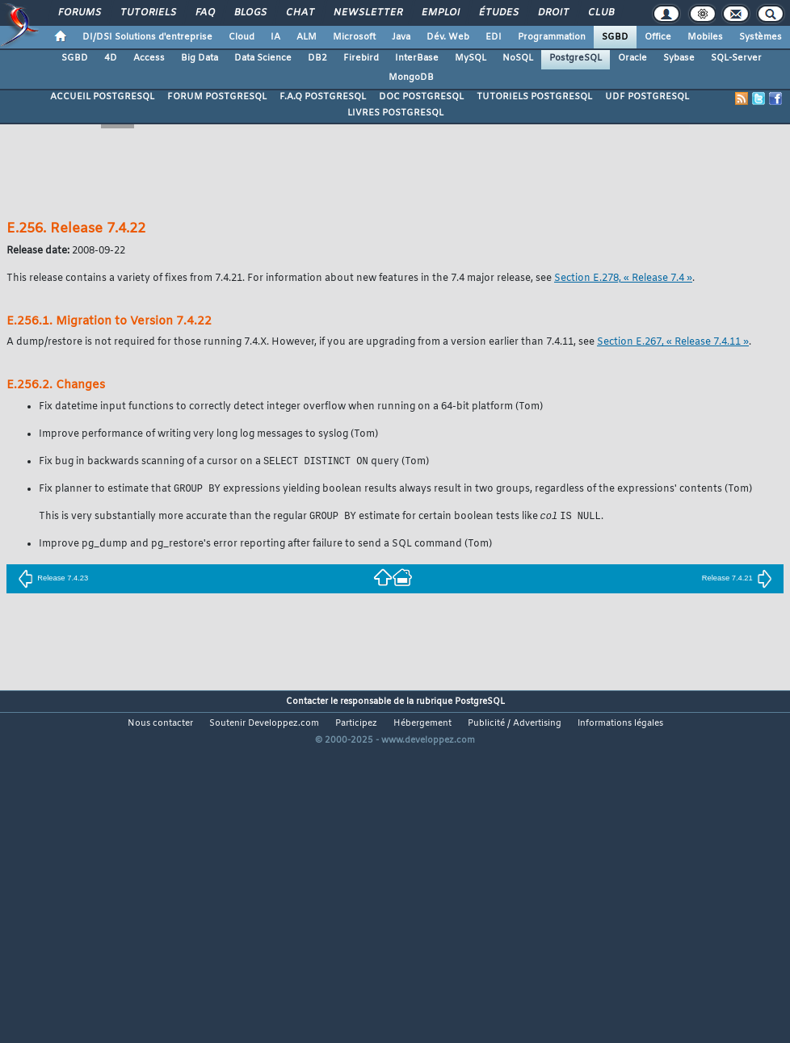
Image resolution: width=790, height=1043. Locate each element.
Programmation (552, 37)
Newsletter (367, 12)
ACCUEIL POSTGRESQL (102, 97)
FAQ (204, 12)
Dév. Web (448, 37)
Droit (552, 12)
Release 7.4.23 (53, 580)
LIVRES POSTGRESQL (395, 113)
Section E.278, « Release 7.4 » (623, 278)
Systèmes (760, 37)
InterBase (417, 58)
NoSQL (517, 58)
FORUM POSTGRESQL (217, 97)
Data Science (263, 58)
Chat (299, 12)
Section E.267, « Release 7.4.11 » (673, 342)
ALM (306, 37)
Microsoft (354, 37)
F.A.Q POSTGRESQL (322, 97)
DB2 (317, 58)
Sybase (679, 58)
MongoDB (411, 77)
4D (110, 58)
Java (401, 37)
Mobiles (705, 37)
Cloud (241, 37)
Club (600, 12)
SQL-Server (736, 58)
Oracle (632, 58)
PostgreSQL (575, 58)
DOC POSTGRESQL (421, 97)
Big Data (199, 58)
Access (149, 58)
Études (498, 12)
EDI (493, 37)
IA (275, 37)
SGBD (615, 37)
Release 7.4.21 (737, 580)
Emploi (439, 12)
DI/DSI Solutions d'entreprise (147, 37)
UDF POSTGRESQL (647, 97)
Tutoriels (147, 12)
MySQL (470, 58)
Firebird (361, 58)
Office (658, 37)
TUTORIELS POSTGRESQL (534, 97)
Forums (79, 12)
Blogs (249, 12)
